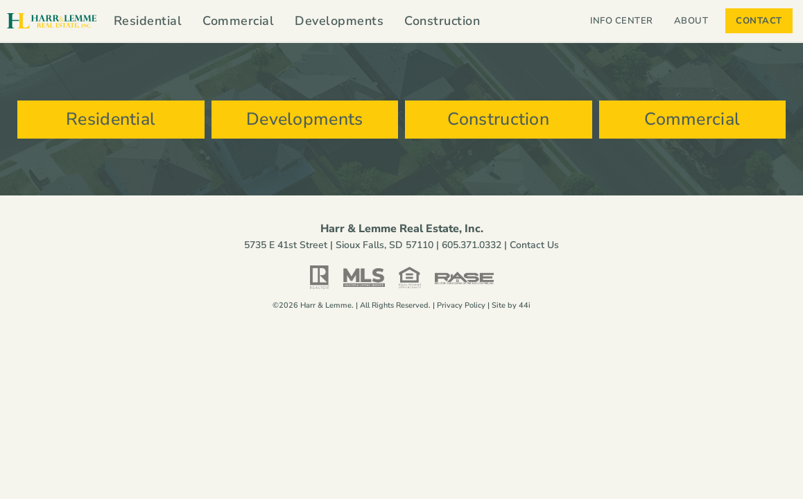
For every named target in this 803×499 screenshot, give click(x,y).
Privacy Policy (461, 305)
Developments (339, 20)
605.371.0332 (471, 245)
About (695, 21)
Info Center (621, 21)
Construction (442, 20)
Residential (148, 20)
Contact (759, 21)
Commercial (238, 20)
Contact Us (534, 245)
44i (524, 305)
